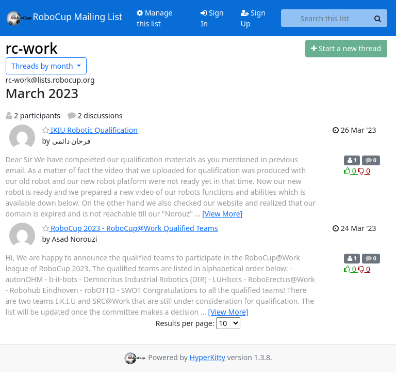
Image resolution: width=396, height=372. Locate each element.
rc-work (32, 48)
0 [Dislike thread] (364, 171)
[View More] (222, 214)
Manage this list (154, 18)
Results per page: (185, 323)
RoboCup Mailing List (64, 18)
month (43, 66)
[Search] (378, 18)
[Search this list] (325, 18)
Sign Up (253, 18)
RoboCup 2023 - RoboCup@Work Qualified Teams (130, 228)
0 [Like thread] (351, 171)
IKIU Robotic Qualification (90, 130)
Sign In (212, 18)
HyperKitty (207, 357)
